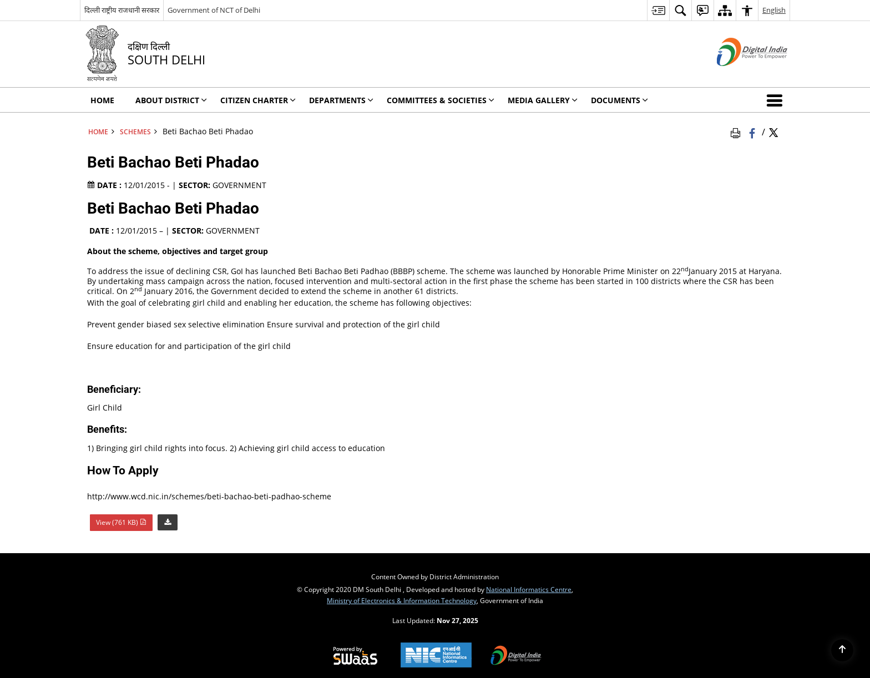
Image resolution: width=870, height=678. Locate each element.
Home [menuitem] (102, 100)
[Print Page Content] (737, 131)
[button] (776, 100)
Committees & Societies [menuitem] (440, 100)
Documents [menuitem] (619, 100)
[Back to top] (842, 650)
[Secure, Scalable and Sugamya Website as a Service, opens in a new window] (355, 656)
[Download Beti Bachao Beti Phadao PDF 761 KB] (168, 521)
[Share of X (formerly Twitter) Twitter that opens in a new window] (773, 131)
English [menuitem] (774, 10)
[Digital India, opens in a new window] (516, 656)
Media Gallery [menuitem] (543, 100)
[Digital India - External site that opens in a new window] (738, 75)
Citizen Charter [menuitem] (258, 100)
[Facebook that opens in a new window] (753, 131)
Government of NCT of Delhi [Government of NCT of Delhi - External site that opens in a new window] (214, 10)
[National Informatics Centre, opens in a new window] (436, 656)
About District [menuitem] (171, 100)
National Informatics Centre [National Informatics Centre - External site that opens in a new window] (528, 589)
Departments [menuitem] (341, 100)
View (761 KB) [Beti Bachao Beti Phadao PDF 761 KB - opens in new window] (121, 522)
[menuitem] (658, 10)
